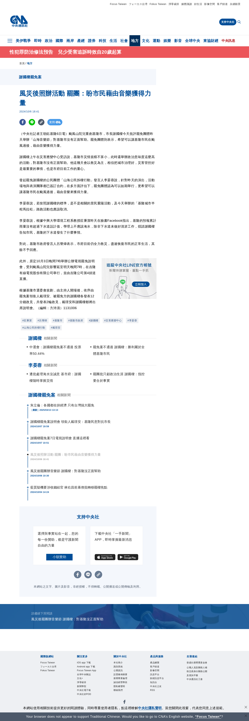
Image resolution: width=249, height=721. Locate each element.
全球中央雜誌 (84, 675)
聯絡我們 (118, 691)
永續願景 (235, 4)
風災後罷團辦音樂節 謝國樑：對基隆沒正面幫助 (65, 471)
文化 (145, 41)
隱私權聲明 (120, 687)
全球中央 (192, 41)
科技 (102, 41)
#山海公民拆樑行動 (33, 327)
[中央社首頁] (19, 21)
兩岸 (70, 41)
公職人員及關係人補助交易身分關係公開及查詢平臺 (196, 675)
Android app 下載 (86, 667)
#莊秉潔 (27, 320)
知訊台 (154, 683)
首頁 (22, 63)
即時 (38, 41)
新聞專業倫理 (121, 679)
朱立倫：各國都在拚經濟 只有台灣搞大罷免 (62, 405)
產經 (81, 41)
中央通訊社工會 (195, 684)
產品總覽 (155, 662)
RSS (152, 691)
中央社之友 (156, 687)
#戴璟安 (55, 327)
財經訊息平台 (157, 679)
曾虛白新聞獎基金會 (196, 664)
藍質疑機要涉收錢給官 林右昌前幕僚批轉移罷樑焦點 (68, 487)
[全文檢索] (239, 22)
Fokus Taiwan (158, 4)
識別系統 (118, 667)
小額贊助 (59, 557)
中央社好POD (84, 696)
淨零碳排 (174, 4)
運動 (156, 41)
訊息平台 (155, 675)
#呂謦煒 (42, 320)
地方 (135, 41)
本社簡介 (118, 662)
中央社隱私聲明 (150, 708)
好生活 (198, 4)
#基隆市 (58, 320)
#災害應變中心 (113, 320)
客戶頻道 (222, 4)
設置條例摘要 (121, 675)
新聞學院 (82, 687)
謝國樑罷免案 (41, 395)
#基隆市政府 (75, 320)
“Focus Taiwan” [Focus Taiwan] (208, 716)
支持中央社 (228, 21)
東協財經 (210, 41)
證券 (91, 41)
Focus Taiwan (118, 4)
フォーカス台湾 (138, 4)
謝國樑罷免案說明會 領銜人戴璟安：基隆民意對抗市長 (70, 422)
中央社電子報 (84, 691)
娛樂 (167, 41)
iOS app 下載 (84, 662)
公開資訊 (118, 671)
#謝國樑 (93, 320)
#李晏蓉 (132, 320)
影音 (178, 41)
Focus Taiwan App (87, 671)
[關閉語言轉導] (246, 716)
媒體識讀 (186, 4)
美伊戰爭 (23, 41)
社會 (124, 41)
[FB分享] (22, 122)
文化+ (80, 679)
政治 (48, 41)
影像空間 (209, 4)
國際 (59, 41)
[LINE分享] (32, 122)
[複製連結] (41, 122)
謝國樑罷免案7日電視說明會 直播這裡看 (59, 438)
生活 (113, 41)
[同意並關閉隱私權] (246, 708)
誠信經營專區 (121, 683)
